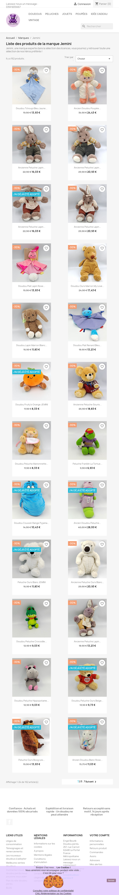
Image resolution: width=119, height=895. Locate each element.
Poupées (81, 14)
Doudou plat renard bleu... (87, 345)
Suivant (91, 782)
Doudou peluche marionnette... (31, 463)
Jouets (67, 14)
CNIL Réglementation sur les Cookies (53, 893)
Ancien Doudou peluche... (87, 523)
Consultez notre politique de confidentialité (53, 890)
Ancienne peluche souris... (87, 404)
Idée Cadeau (99, 14)
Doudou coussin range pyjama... (31, 523)
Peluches (52, 14)
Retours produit (98, 848)
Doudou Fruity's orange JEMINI (31, 404)
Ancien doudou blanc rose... (87, 759)
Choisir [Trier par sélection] (94, 59)
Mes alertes (96, 864)
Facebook (9, 822)
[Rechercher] (97, 26)
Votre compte (100, 835)
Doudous (35, 14)
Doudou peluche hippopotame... (31, 700)
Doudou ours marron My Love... (87, 286)
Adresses (95, 860)
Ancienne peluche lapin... (31, 167)
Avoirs (93, 856)
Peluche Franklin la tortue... (87, 463)
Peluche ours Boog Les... (31, 759)
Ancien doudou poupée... (87, 108)
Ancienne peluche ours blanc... (87, 582)
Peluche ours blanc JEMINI (32, 582)
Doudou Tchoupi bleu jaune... (31, 108)
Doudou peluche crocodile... (31, 641)
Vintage (34, 20)
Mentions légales (43, 854)
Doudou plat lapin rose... (31, 286)
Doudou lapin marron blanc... (31, 345)
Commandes (96, 852)
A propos (39, 850)
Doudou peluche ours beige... (87, 700)
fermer (111, 880)
